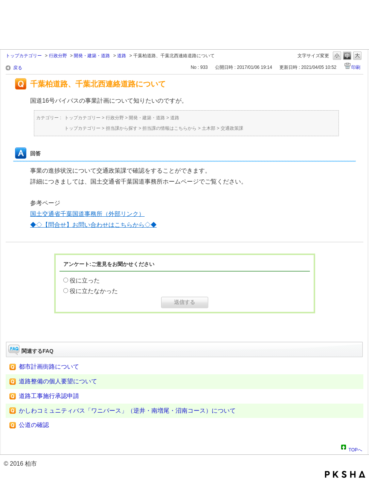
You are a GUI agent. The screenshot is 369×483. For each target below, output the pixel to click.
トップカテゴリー (24, 55)
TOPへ (355, 448)
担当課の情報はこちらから (169, 128)
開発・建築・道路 (92, 55)
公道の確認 (34, 425)
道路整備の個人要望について (58, 381)
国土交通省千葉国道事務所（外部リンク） (87, 214)
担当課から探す (121, 128)
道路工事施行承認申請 (49, 396)
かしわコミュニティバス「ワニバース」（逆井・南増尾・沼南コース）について (127, 410)
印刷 (355, 67)
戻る (17, 67)
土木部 (208, 128)
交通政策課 (232, 128)
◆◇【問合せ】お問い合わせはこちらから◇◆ (93, 225)
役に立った (85, 280)
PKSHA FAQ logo (345, 474)
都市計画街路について (49, 366)
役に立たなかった (94, 291)
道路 (121, 55)
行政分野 (58, 55)
